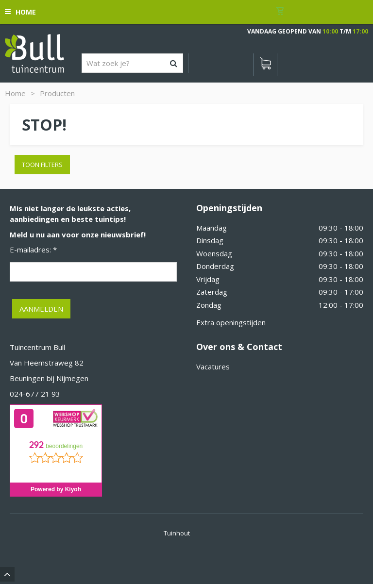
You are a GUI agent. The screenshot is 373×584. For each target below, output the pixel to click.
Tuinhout (177, 533)
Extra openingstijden (231, 322)
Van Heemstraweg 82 (47, 362)
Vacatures (213, 366)
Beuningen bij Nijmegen (49, 378)
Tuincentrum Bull (37, 347)
